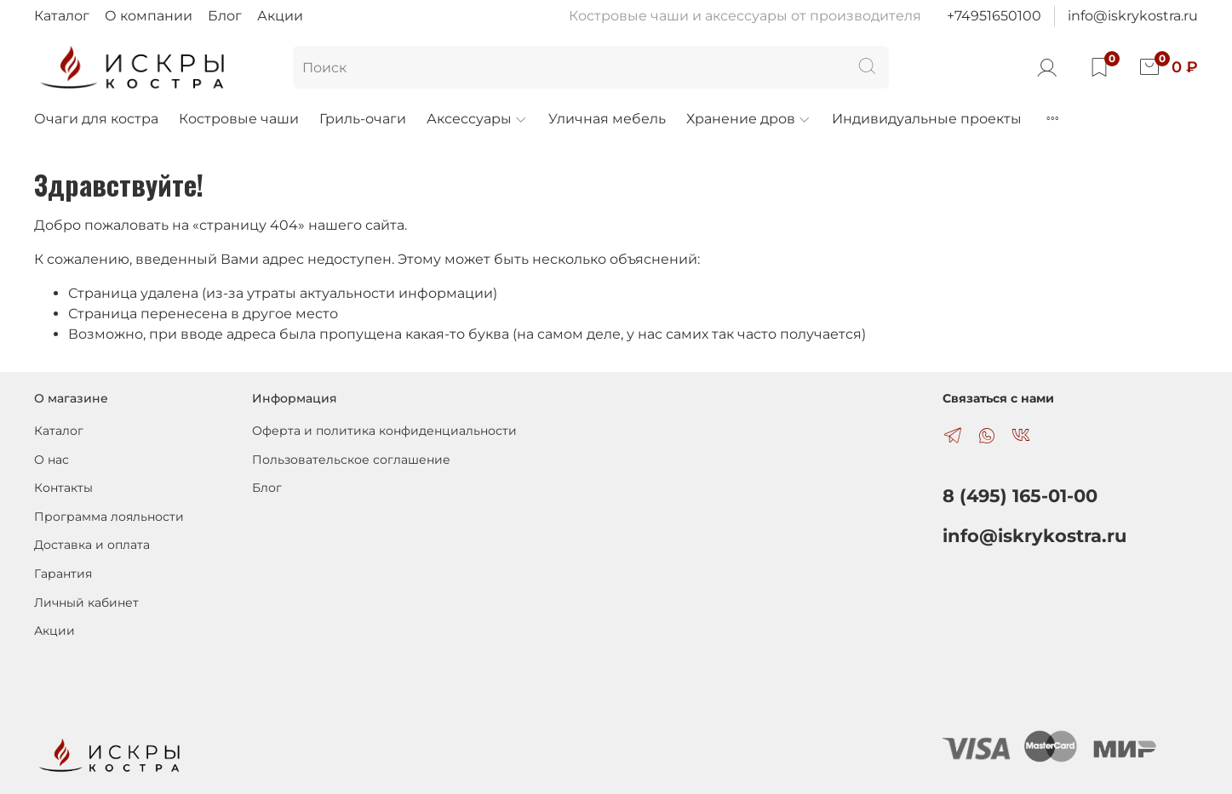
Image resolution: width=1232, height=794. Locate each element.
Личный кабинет (86, 602)
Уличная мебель (607, 119)
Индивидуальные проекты (927, 119)
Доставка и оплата (92, 544)
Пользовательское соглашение (351, 459)
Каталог (61, 16)
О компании (148, 16)
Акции (280, 16)
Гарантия (63, 573)
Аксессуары (477, 119)
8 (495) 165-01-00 (1020, 495)
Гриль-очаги (362, 119)
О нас (51, 459)
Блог (225, 16)
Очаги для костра (96, 119)
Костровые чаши (239, 119)
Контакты (63, 487)
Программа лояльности (109, 516)
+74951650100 (994, 16)
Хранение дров (748, 119)
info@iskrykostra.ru (1133, 16)
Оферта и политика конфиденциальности (384, 430)
